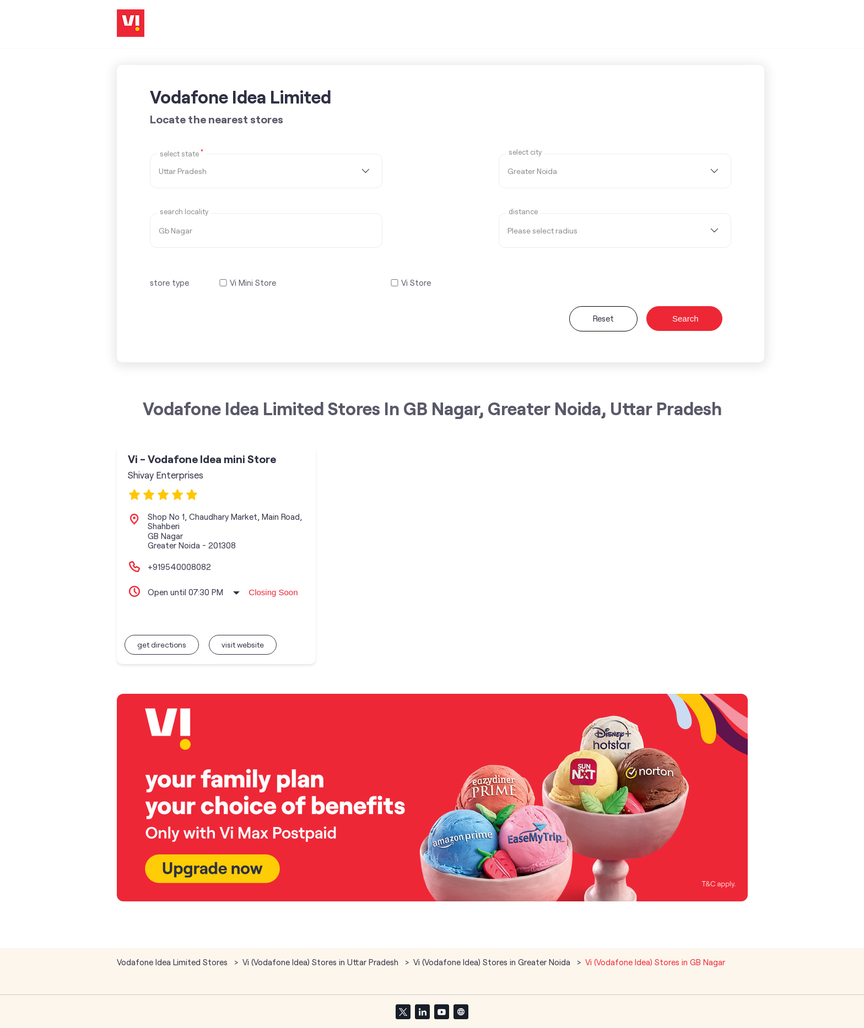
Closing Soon (273, 592)
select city (525, 152)
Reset (603, 318)
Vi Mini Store (253, 282)
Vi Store (416, 282)
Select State (181, 153)
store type (169, 282)
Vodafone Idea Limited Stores (173, 962)
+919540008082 (179, 567)
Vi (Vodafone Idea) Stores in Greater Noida (491, 962)
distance (523, 212)
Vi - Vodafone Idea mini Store (202, 459)
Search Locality (184, 212)
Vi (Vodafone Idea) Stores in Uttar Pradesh (320, 962)
